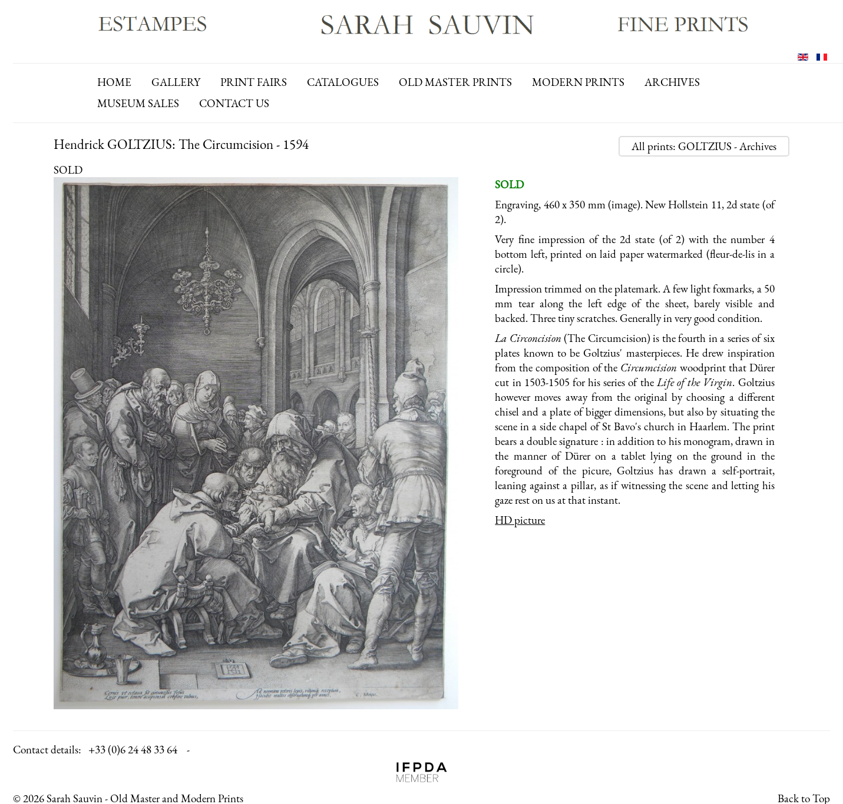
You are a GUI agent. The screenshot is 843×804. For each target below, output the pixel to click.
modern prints (578, 82)
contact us (234, 103)
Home (114, 82)
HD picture (520, 520)
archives (672, 82)
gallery (175, 82)
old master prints (455, 82)
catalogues (343, 82)
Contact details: (47, 749)
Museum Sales (138, 103)
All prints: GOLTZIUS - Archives (704, 146)
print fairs (253, 82)
